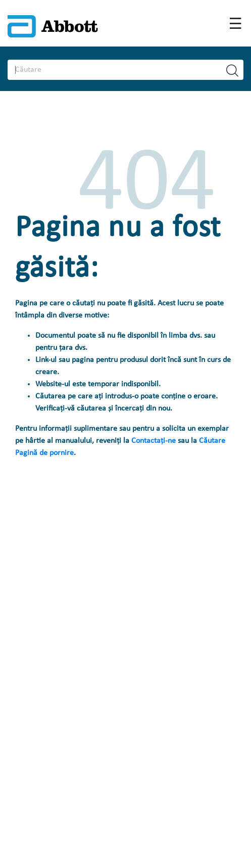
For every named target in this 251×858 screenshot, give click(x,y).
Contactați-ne (154, 441)
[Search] (109, 70)
